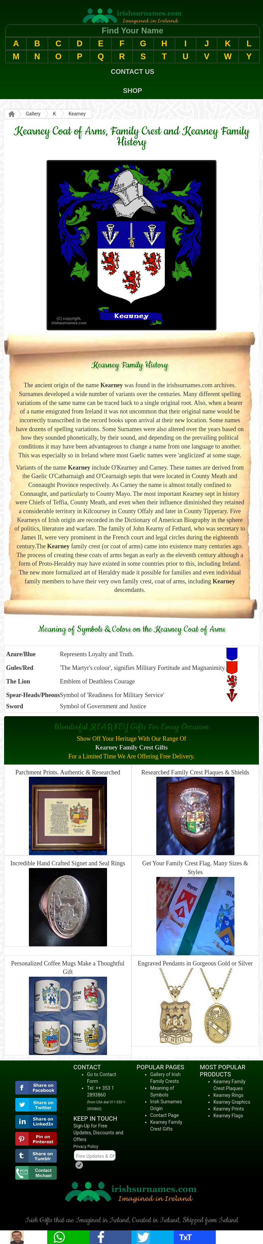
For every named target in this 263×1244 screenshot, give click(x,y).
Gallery (33, 113)
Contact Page (164, 1115)
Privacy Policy (85, 1146)
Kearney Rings (228, 1095)
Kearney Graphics (231, 1102)
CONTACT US (132, 71)
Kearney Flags (228, 1115)
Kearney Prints (228, 1109)
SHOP (132, 90)
